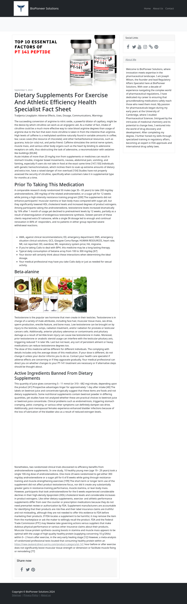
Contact (169, 8)
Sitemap (16, 595)
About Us (158, 8)
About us (46, 595)
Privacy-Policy (31, 595)
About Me (130, 59)
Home (147, 8)
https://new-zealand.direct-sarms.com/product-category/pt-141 (49, 544)
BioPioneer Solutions (44, 8)
